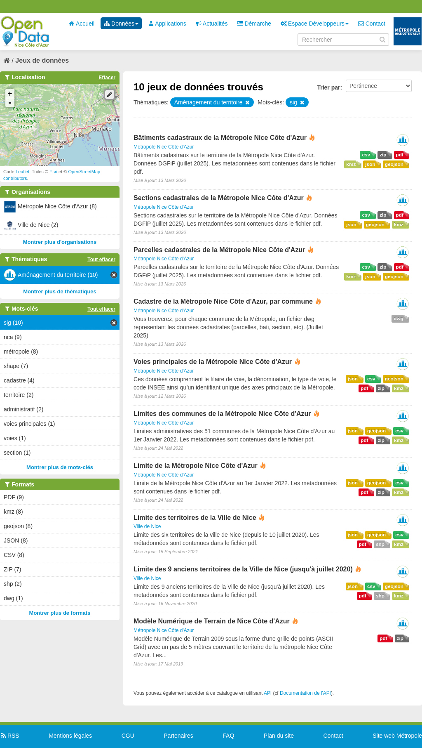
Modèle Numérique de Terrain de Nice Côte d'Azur (212, 621)
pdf (399, 155)
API (268, 693)
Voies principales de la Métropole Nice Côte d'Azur (213, 361)
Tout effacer (101, 259)
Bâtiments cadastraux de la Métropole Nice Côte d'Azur (220, 137)
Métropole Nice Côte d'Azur (164, 147)
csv (366, 155)
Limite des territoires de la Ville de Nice (195, 517)
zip (383, 155)
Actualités (212, 23)
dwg (398, 318)
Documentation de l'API (305, 693)
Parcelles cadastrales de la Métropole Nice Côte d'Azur (219, 249)
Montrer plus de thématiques (59, 291)
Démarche (254, 23)
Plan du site (279, 735)
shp (380, 544)
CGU (128, 735)
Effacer (106, 77)
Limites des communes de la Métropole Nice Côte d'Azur (222, 413)
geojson (394, 164)
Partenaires (178, 735)
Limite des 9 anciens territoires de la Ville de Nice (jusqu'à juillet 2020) (243, 569)
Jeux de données (42, 60)
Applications (167, 23)
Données (121, 23)
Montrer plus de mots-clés (59, 467)
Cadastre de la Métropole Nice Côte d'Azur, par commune (223, 301)
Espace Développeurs (315, 23)
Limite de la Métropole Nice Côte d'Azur (196, 465)
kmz (351, 164)
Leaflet (22, 171)
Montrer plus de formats (60, 613)
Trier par (328, 87)
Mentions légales (70, 735)
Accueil (81, 23)
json (370, 164)
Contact (371, 23)
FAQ (228, 735)
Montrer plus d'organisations (60, 242)
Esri (53, 171)
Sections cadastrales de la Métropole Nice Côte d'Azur (219, 197)
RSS (9, 735)
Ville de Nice (147, 526)
